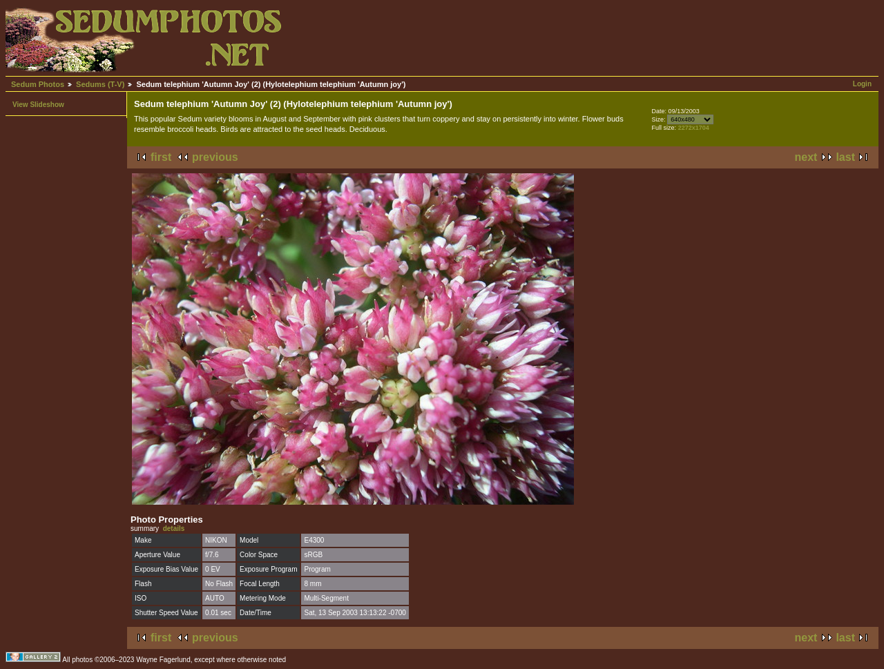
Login (862, 84)
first (161, 157)
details (174, 528)
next (806, 157)
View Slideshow (38, 104)
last (845, 157)
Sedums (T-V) (100, 84)
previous (215, 157)
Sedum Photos (37, 84)
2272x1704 (693, 127)
